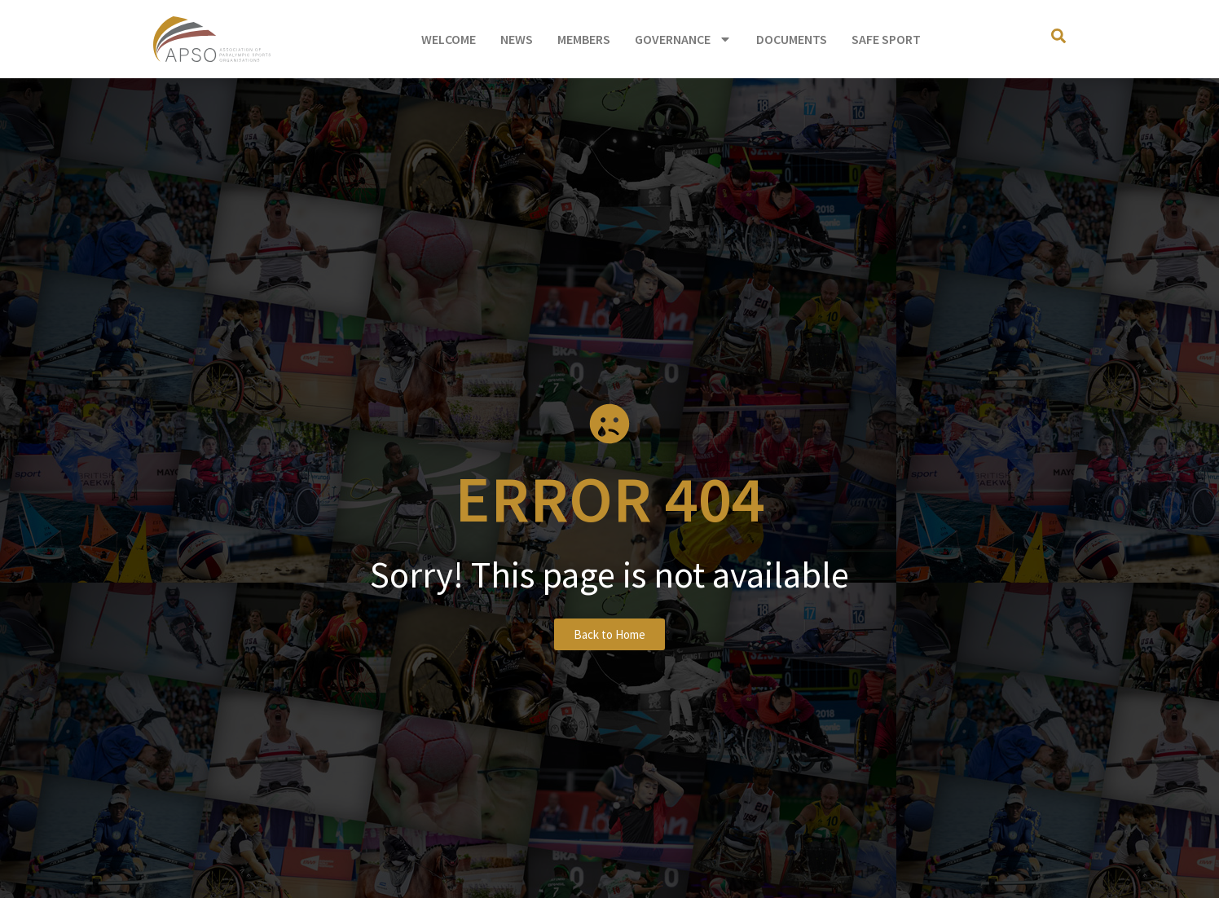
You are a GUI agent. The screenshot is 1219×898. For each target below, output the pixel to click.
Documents (791, 39)
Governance (683, 39)
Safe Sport (886, 39)
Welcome (448, 39)
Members (583, 39)
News (516, 39)
